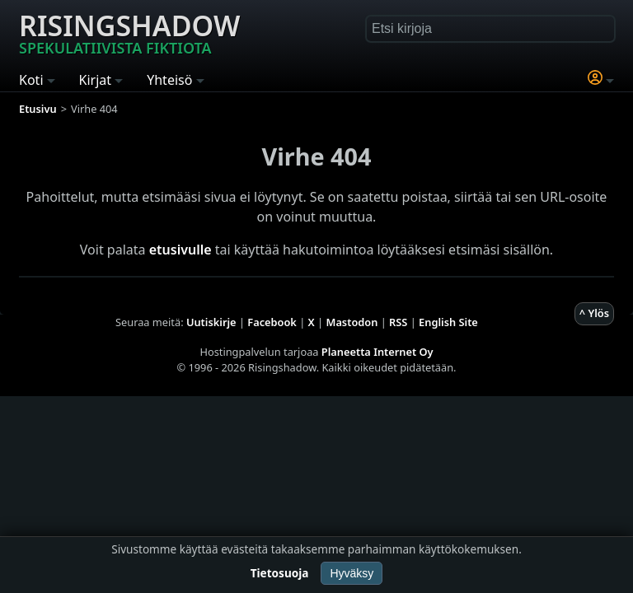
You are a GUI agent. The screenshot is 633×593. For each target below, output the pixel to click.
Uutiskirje (211, 322)
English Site (448, 322)
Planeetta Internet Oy (377, 351)
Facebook (272, 322)
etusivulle (180, 249)
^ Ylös (594, 313)
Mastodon (352, 322)
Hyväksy (351, 573)
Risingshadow (129, 32)
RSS (398, 322)
